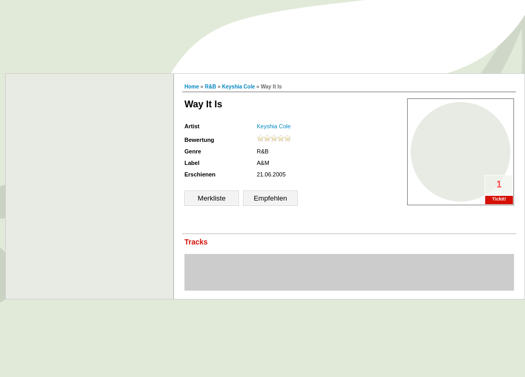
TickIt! (499, 199)
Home (191, 87)
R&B (210, 87)
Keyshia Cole (238, 87)
